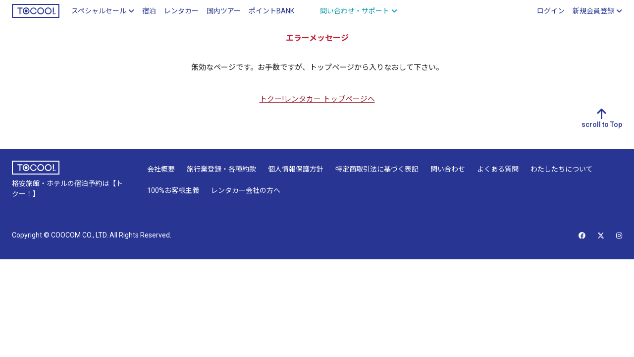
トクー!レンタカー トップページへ (317, 99)
